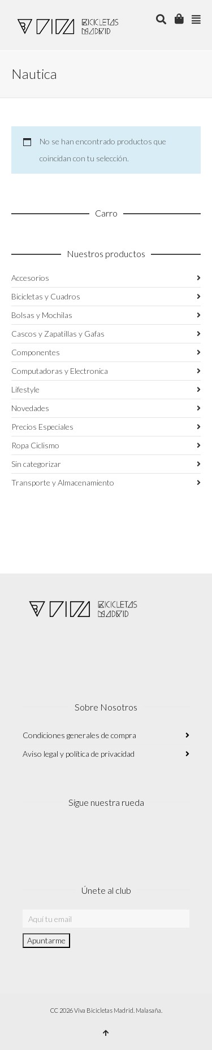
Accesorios (30, 278)
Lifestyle (25, 389)
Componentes (35, 352)
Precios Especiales (42, 426)
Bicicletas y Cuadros (45, 296)
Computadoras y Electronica (59, 371)
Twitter (81, 836)
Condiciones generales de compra (79, 735)
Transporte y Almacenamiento (62, 482)
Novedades (30, 408)
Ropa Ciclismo (35, 445)
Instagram (32, 836)
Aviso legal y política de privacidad (79, 753)
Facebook (56, 836)
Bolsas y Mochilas (41, 315)
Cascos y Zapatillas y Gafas (58, 333)
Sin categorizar (36, 464)
